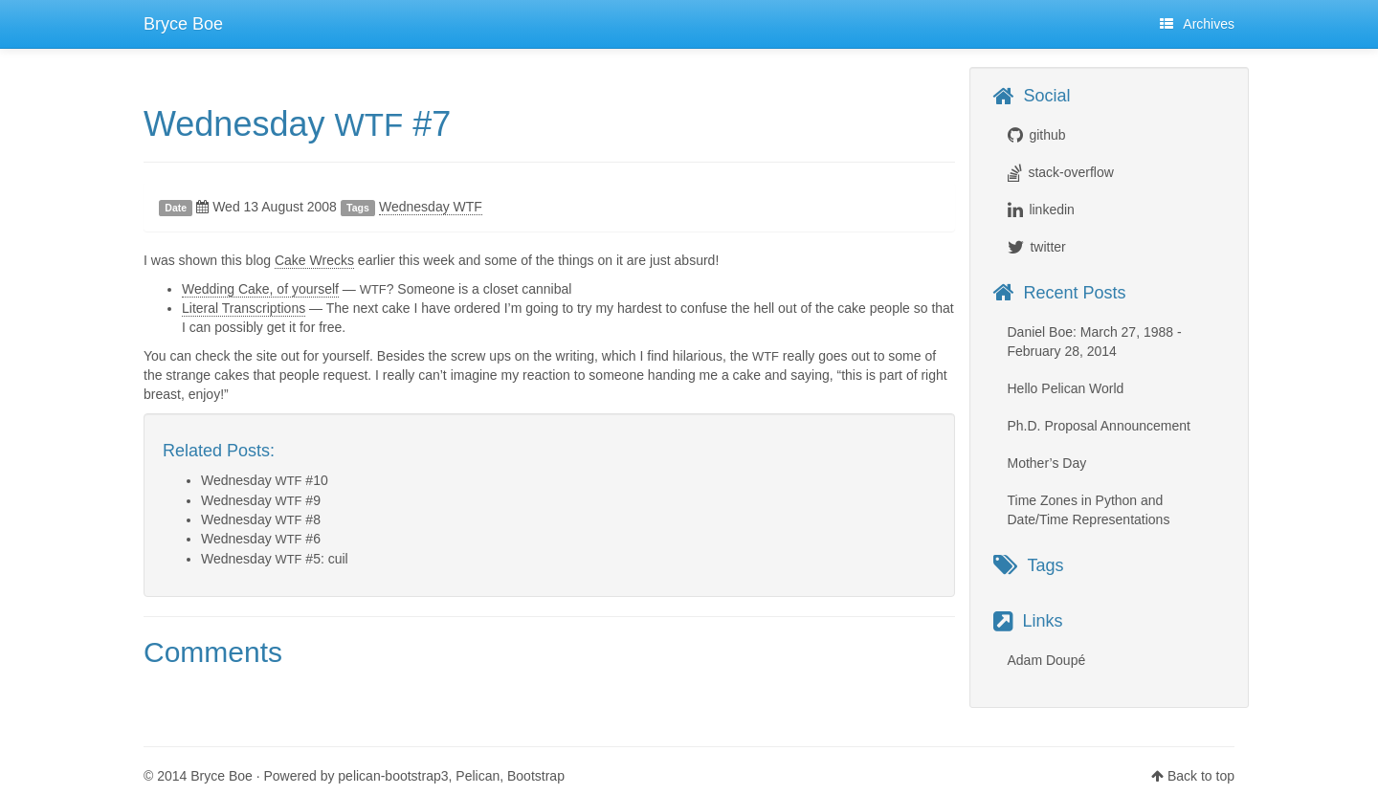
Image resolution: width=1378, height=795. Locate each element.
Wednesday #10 (264, 480)
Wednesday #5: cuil (274, 558)
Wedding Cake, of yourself (260, 289)
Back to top (1200, 776)
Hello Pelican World (1066, 388)
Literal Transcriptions (243, 308)
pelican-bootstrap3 (393, 776)
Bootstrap (536, 776)
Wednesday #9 (261, 500)
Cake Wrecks (314, 260)
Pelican (478, 776)
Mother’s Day (1047, 463)
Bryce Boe (183, 23)
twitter (1047, 246)
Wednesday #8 (261, 519)
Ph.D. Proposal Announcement (1099, 425)
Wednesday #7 (297, 124)
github (1047, 135)
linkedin (1051, 209)
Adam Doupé (1047, 660)
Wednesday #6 (261, 538)
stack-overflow (1070, 172)
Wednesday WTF (430, 206)
